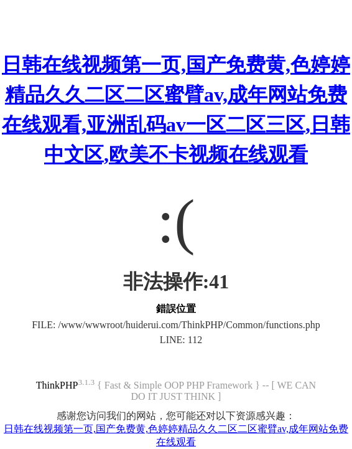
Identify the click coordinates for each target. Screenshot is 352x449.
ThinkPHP (57, 385)
